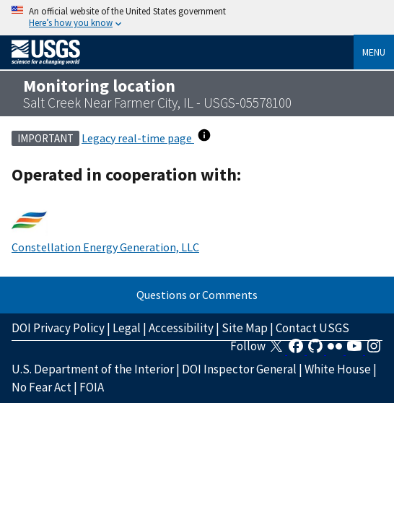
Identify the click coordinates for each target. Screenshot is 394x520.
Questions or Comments (197, 294)
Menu (373, 52)
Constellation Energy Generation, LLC (105, 247)
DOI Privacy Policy (58, 328)
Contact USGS (312, 328)
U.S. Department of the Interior (93, 369)
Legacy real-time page (138, 138)
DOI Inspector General (239, 369)
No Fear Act (41, 387)
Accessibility (181, 328)
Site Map (245, 328)
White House (338, 369)
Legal (127, 328)
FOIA (91, 387)
